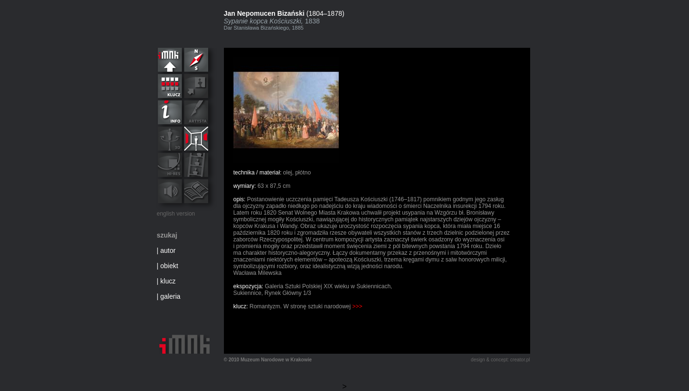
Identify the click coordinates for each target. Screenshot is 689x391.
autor (168, 250)
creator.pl (520, 359)
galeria (170, 296)
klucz (168, 281)
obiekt (169, 266)
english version (176, 213)
